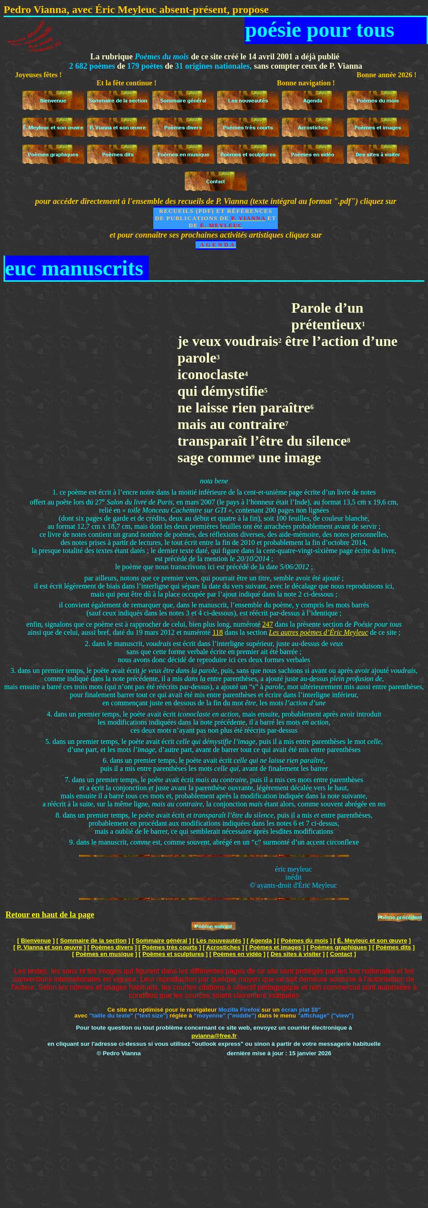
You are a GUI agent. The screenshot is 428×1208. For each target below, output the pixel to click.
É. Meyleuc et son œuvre (372, 940)
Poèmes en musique (105, 954)
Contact (341, 954)
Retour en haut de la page (49, 914)
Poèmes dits (393, 947)
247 (267, 624)
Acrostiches (223, 947)
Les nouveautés (218, 940)
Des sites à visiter (296, 954)
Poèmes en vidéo (237, 954)
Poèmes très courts (169, 947)
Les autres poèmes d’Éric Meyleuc (318, 632)
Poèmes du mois (304, 940)
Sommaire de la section (93, 940)
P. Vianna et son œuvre (49, 947)
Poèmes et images (275, 947)
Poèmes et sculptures (173, 954)
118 (217, 632)
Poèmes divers (112, 947)
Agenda (261, 940)
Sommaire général (161, 940)
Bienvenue (36, 940)
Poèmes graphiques (338, 947)
